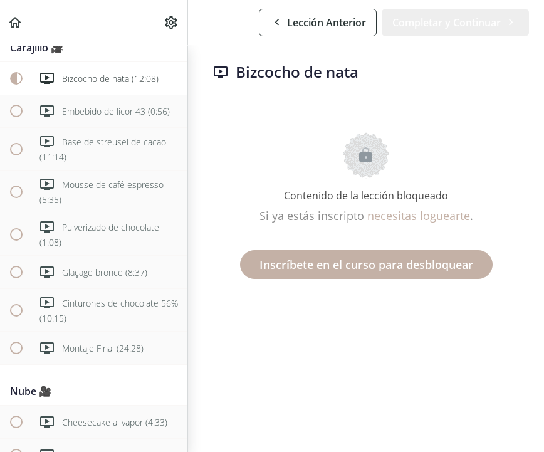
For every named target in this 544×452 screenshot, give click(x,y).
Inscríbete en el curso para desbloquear (366, 264)
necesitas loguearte (418, 215)
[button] (15, 22)
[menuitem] (171, 22)
